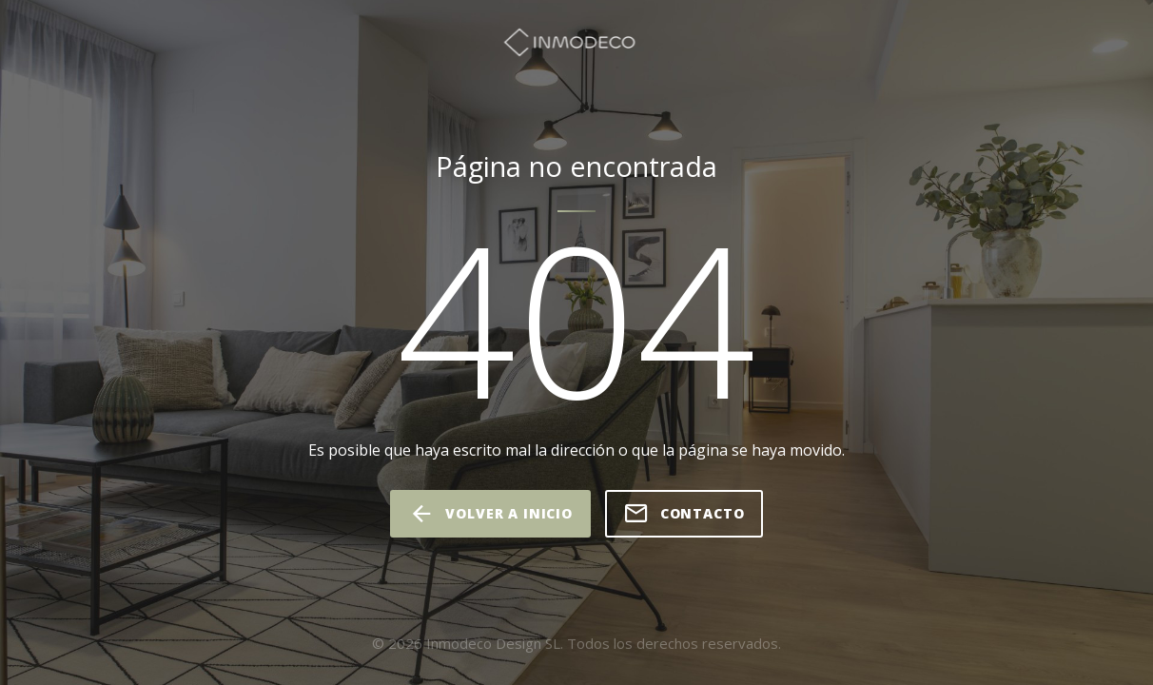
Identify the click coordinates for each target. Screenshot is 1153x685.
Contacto (684, 513)
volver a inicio (490, 513)
